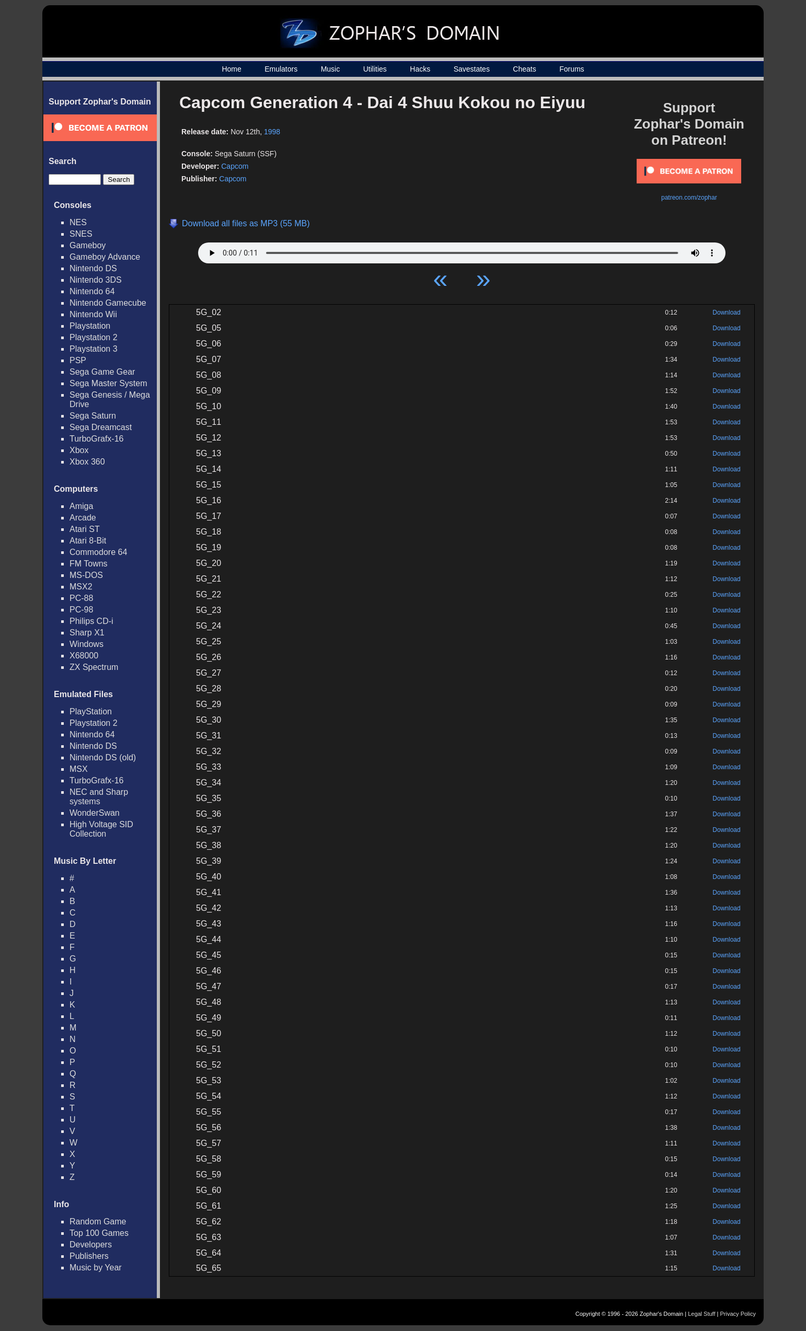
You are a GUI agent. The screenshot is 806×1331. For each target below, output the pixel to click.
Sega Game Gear (102, 371)
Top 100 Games (99, 1233)
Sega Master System (108, 383)
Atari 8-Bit (88, 540)
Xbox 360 (87, 461)
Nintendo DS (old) (103, 757)
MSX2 (81, 586)
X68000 (84, 655)
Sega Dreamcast (101, 427)
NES (78, 222)
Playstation (90, 325)
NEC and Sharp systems (99, 797)
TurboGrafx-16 (96, 438)
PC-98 (81, 609)
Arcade (83, 517)
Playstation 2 (94, 337)
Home (231, 69)
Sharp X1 (87, 632)
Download (726, 312)
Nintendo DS (93, 268)
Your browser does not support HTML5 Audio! (462, 250)
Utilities (375, 69)
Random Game (98, 1221)
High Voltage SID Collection (101, 829)
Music (330, 69)
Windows (86, 644)
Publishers (89, 1256)
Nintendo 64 (92, 291)
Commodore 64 (98, 552)
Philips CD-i (91, 621)
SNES (81, 233)
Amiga (81, 506)
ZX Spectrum (94, 667)
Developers (91, 1244)
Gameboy (88, 245)
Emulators (280, 69)
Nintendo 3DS (96, 279)
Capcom (234, 166)
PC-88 (81, 598)
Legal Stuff (701, 1314)
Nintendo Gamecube (108, 302)
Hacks (420, 69)
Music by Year (96, 1267)
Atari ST (85, 529)
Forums (571, 69)
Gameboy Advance (105, 256)
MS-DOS (86, 575)
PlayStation (91, 711)
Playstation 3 (94, 348)
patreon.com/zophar (689, 197)
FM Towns (89, 563)
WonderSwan (95, 812)
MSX (79, 769)
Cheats (524, 69)
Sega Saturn (93, 415)
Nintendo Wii (93, 314)
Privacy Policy (738, 1314)
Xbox (79, 450)
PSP (78, 360)
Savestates (472, 69)
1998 (272, 132)
